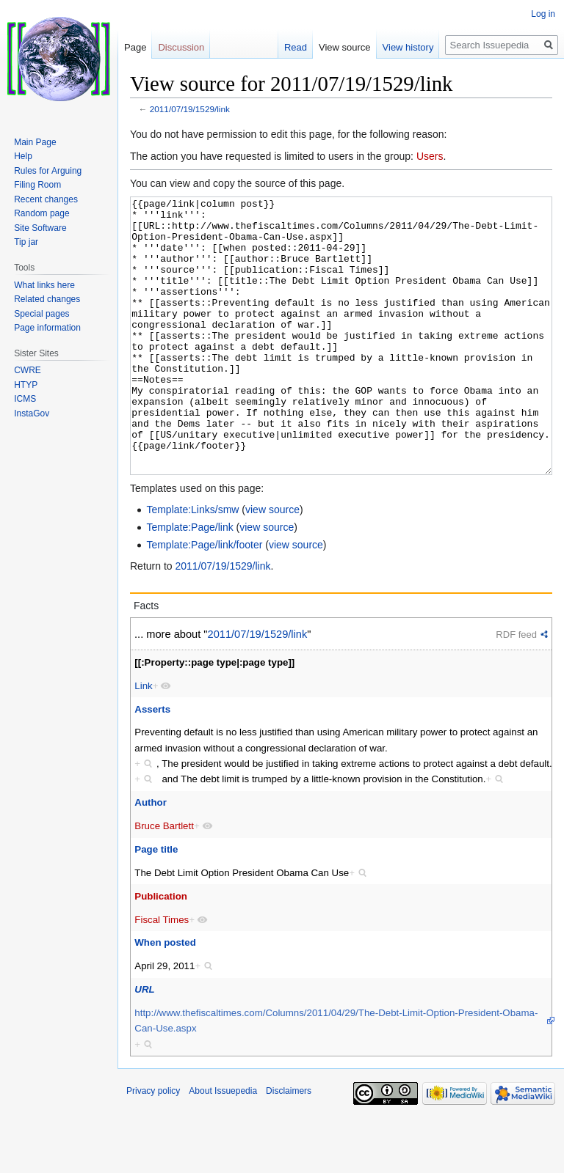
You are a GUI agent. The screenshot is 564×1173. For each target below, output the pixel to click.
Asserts (152, 764)
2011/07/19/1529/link (190, 109)
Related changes (47, 299)
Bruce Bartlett (164, 880)
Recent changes (46, 199)
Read (295, 47)
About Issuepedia (223, 1146)
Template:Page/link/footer (204, 600)
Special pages (41, 314)
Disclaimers (288, 1146)
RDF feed (516, 689)
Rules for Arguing (48, 171)
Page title (156, 904)
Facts (146, 660)
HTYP (25, 385)
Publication (160, 951)
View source (345, 47)
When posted (164, 997)
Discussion (181, 47)
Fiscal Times (161, 974)
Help (23, 156)
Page (135, 47)
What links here (44, 285)
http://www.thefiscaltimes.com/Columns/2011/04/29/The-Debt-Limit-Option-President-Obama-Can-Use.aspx (336, 1075)
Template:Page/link (189, 582)
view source (272, 564)
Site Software (40, 228)
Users (430, 156)
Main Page (35, 142)
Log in (543, 14)
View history (408, 47)
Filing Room (37, 185)
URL (144, 1044)
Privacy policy (153, 1146)
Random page (41, 213)
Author (150, 857)
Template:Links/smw (192, 564)
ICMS (25, 399)
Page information (47, 328)
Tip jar (26, 242)
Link (143, 740)
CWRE (27, 370)
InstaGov (31, 413)
